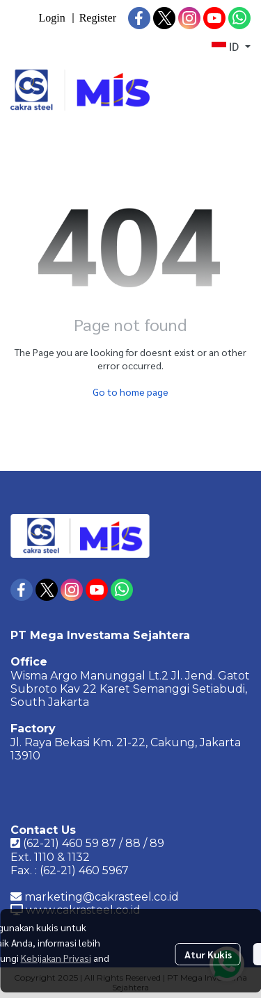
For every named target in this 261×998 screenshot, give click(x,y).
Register (97, 18)
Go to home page (130, 391)
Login (51, 18)
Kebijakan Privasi (56, 957)
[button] (231, 47)
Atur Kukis (208, 954)
